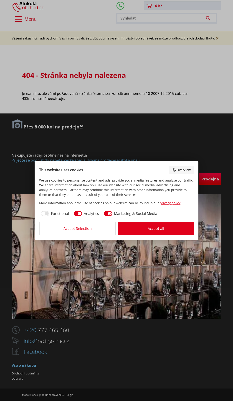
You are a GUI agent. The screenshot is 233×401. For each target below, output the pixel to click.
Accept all (156, 228)
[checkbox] (54, 213)
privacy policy (170, 203)
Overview (181, 170)
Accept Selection (77, 228)
